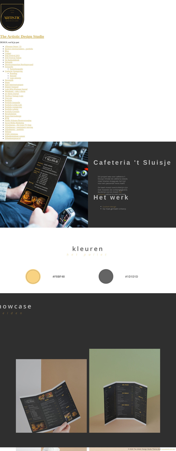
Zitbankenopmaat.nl (13, 138)
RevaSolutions (10, 114)
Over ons (8, 98)
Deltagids (8, 62)
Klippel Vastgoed (11, 87)
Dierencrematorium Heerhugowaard (19, 64)
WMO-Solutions (11, 134)
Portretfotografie (16, 69)
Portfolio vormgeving (13, 107)
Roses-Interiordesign (13, 116)
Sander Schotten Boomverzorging (18, 120)
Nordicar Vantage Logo (14, 96)
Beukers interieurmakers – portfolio (19, 49)
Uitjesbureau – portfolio (14, 129)
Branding (13, 73)
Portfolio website (11, 109)
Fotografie (9, 67)
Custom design (109, 210)
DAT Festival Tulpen (13, 58)
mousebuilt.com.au (168, 449)
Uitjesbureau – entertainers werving (19, 127)
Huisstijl (13, 76)
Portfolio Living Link (13, 105)
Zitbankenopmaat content (15, 136)
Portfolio (8, 100)
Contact (8, 53)
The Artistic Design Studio (22, 36)
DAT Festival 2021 (12, 55)
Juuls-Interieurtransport (14, 85)
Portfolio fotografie (12, 103)
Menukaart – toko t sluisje (15, 91)
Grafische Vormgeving (14, 71)
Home (7, 82)
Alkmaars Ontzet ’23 (13, 46)
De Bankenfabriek (12, 60)
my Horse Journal (12, 94)
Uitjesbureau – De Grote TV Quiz (18, 125)
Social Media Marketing (14, 123)
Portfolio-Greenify (12, 112)
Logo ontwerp (15, 78)
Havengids (9, 80)
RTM (7, 118)
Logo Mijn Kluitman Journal (16, 89)
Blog (7, 51)
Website (8, 132)
